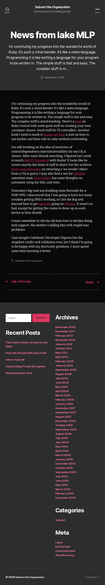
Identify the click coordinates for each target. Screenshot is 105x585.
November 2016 (65, 339)
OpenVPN (45, 204)
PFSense (71, 204)
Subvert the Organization (52, 7)
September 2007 (65, 412)
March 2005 (63, 489)
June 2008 (62, 382)
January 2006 (64, 459)
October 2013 (63, 348)
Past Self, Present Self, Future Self (26, 353)
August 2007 (63, 416)
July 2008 (61, 378)
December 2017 (65, 331)
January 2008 (64, 403)
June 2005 (62, 480)
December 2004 (65, 497)
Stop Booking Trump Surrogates (25, 366)
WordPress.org (64, 555)
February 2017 (64, 335)
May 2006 (61, 446)
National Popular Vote (19, 373)
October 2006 (64, 425)
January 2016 (63, 344)
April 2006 (62, 450)
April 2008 (62, 390)
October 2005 (64, 467)
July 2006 (61, 437)
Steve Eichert (43, 178)
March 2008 (63, 395)
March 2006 (63, 454)
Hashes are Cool (54, 135)
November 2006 (65, 420)
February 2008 (64, 399)
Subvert (60, 519)
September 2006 (65, 429)
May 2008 (61, 386)
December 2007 (65, 408)
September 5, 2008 (54, 77)
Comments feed (65, 550)
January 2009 (64, 365)
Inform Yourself (15, 359)
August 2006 (63, 433)
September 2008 (65, 369)
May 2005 (61, 484)
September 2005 (65, 472)
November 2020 (65, 326)
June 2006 (62, 442)
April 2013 (61, 356)
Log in (59, 542)
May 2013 (61, 352)
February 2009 (64, 361)
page (78, 122)
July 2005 (61, 476)
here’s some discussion (27, 169)
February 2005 (64, 493)
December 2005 (65, 463)
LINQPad (80, 174)
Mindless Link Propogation (29, 261)
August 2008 (63, 373)
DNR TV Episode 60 (37, 161)
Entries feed (62, 546)
